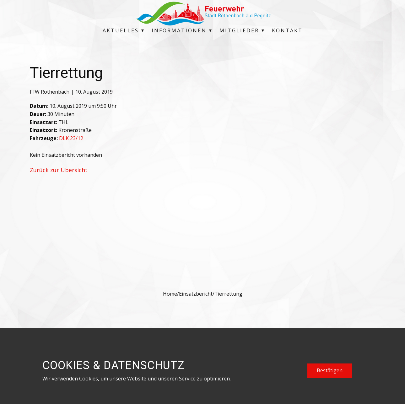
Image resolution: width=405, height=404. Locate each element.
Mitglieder (239, 30)
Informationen (179, 30)
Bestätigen (330, 370)
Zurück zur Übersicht (59, 170)
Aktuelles (121, 30)
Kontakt (287, 30)
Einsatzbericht (196, 293)
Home (170, 293)
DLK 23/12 (71, 138)
